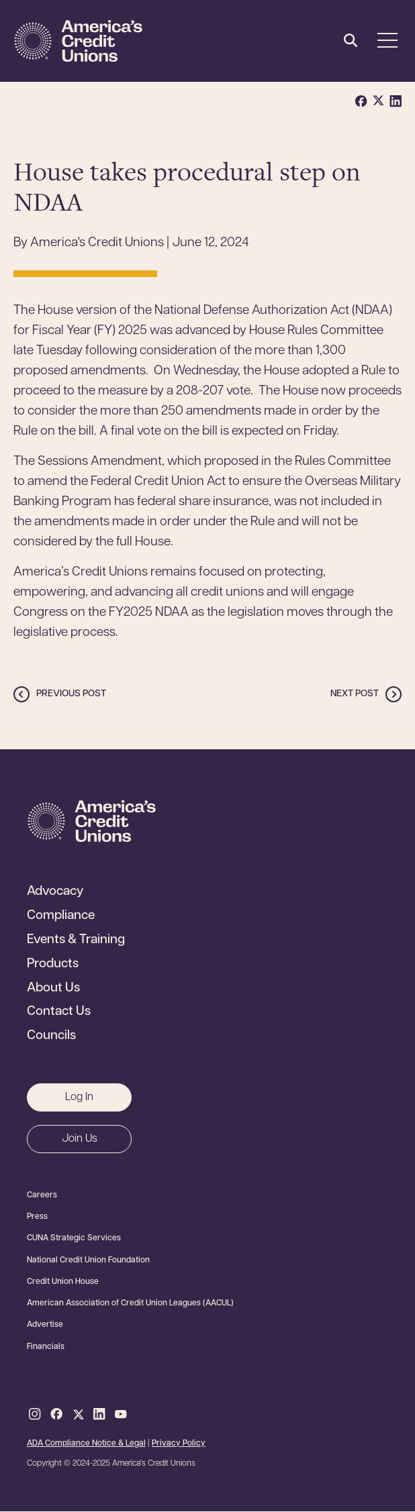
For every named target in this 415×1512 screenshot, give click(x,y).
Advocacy (55, 892)
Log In (79, 1097)
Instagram (35, 1415)
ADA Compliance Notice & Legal (86, 1444)
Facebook (56, 1415)
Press (37, 1217)
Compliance (61, 916)
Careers (42, 1195)
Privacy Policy (178, 1444)
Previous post (71, 694)
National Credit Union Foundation (88, 1260)
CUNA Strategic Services (74, 1238)
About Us (53, 988)
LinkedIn (99, 1415)
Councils (51, 1036)
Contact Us (59, 1012)
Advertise (45, 1325)
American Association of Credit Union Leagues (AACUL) (130, 1303)
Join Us (79, 1139)
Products (53, 964)
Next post (354, 694)
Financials (45, 1347)
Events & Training (76, 940)
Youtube (121, 1415)
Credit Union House (63, 1282)
